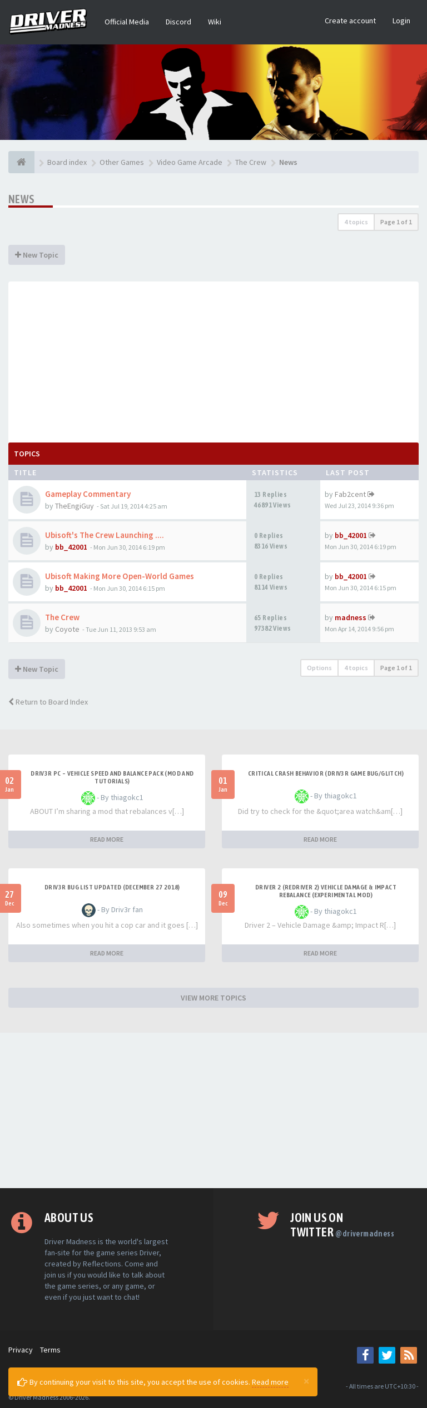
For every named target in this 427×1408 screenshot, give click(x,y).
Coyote (67, 629)
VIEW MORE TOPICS (213, 998)
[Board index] (21, 162)
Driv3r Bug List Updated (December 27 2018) (112, 887)
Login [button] (401, 21)
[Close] (306, 1380)
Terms (50, 1350)
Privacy (20, 1350)
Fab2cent (350, 494)
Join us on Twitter (342, 1224)
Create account (350, 21)
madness (350, 617)
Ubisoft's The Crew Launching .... (104, 535)
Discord (178, 22)
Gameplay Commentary (88, 494)
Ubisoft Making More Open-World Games (119, 576)
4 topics (356, 222)
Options (319, 667)
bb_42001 (71, 547)
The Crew (62, 617)
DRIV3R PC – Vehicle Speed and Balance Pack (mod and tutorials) (112, 777)
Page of (396, 222)
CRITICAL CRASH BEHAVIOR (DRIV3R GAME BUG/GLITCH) (326, 773)
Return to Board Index (48, 702)
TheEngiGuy (74, 506)
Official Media (127, 22)
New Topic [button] (36, 255)
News (21, 199)
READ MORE (106, 839)
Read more (270, 1382)
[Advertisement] (213, 359)
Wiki (214, 22)
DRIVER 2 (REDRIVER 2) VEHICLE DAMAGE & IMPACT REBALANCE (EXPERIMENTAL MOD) (325, 891)
